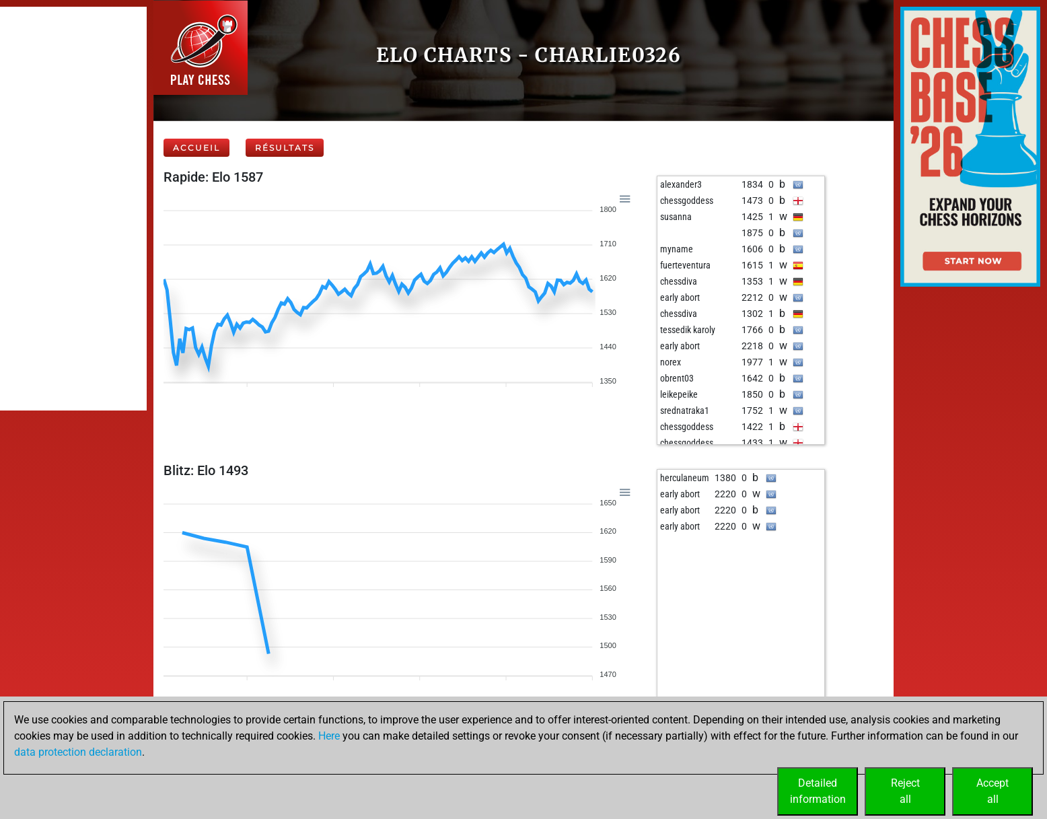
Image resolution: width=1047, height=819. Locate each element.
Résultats (284, 148)
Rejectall (905, 791)
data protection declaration (78, 752)
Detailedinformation (818, 791)
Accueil (196, 148)
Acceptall (992, 791)
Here (329, 735)
